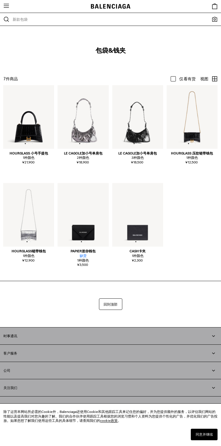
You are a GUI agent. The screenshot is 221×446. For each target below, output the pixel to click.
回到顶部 (110, 304)
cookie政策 (109, 420)
